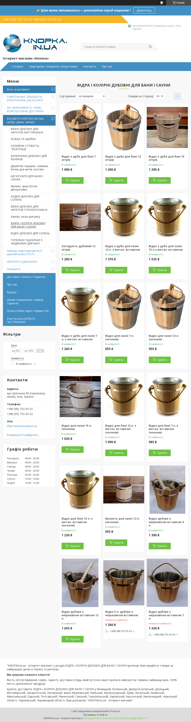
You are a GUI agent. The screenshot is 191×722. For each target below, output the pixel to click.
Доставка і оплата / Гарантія (26, 277)
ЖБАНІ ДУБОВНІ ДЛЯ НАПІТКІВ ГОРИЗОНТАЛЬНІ (29, 208)
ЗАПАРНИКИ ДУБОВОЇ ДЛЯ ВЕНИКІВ (29, 157)
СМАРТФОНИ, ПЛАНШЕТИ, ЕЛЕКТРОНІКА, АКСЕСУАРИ (25, 98)
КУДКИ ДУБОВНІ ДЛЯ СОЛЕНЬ (25, 198)
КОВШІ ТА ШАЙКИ (23, 139)
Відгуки (11, 292)
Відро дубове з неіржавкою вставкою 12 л (80, 615)
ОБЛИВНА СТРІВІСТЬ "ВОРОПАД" (25, 147)
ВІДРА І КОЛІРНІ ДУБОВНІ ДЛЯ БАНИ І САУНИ (28, 224)
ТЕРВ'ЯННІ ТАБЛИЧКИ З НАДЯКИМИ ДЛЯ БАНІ (26, 241)
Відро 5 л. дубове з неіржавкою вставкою (121, 613)
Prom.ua (115, 711)
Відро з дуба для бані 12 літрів (123, 158)
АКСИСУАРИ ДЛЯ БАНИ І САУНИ (27, 177)
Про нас (107, 66)
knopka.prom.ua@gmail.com (24, 435)
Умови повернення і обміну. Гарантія (25, 301)
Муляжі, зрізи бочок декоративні (24, 188)
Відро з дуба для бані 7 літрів (79, 158)
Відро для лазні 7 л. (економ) (119, 337)
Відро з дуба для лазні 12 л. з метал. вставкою (122, 247)
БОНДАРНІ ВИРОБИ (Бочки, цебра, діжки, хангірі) (25, 120)
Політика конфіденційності (131, 718)
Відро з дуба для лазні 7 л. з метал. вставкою (79, 337)
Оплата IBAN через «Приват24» (28, 311)
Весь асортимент (18, 89)
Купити (75, 180)
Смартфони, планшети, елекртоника (53, 66)
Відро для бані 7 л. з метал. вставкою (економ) (163, 429)
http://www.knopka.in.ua (22, 426)
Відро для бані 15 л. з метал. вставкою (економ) (77, 522)
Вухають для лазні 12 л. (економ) (122, 520)
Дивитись (144, 10)
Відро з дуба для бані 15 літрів (166, 158)
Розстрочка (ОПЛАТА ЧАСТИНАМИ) (21, 320)
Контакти (89, 66)
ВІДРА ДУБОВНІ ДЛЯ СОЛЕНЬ (30, 233)
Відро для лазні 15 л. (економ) (77, 427)
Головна (17, 66)
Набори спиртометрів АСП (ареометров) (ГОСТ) (24, 252)
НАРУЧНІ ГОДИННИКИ (22, 261)
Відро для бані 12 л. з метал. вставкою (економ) (120, 429)
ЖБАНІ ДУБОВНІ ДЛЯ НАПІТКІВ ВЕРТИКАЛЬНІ (27, 130)
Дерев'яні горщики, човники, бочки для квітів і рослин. (30, 167)
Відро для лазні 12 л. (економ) (164, 337)
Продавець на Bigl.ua (95, 714)
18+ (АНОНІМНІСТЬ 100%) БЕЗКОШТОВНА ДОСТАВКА (25, 109)
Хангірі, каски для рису (25, 216)
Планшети (13, 269)
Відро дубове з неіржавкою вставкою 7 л (166, 615)
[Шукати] (150, 46)
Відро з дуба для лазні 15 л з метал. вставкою (166, 247)
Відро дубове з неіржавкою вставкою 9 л (166, 522)
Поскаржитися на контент (99, 718)
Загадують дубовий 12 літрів (78, 247)
